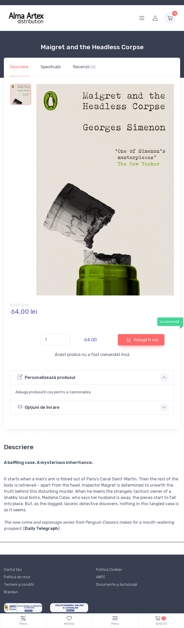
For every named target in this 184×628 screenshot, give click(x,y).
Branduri (11, 592)
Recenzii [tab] (84, 66)
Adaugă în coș (142, 339)
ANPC (100, 577)
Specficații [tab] (51, 66)
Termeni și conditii (19, 584)
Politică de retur (17, 577)
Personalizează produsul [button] (46, 377)
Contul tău (13, 569)
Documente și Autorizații (116, 584)
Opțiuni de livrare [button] (38, 407)
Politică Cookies (109, 569)
